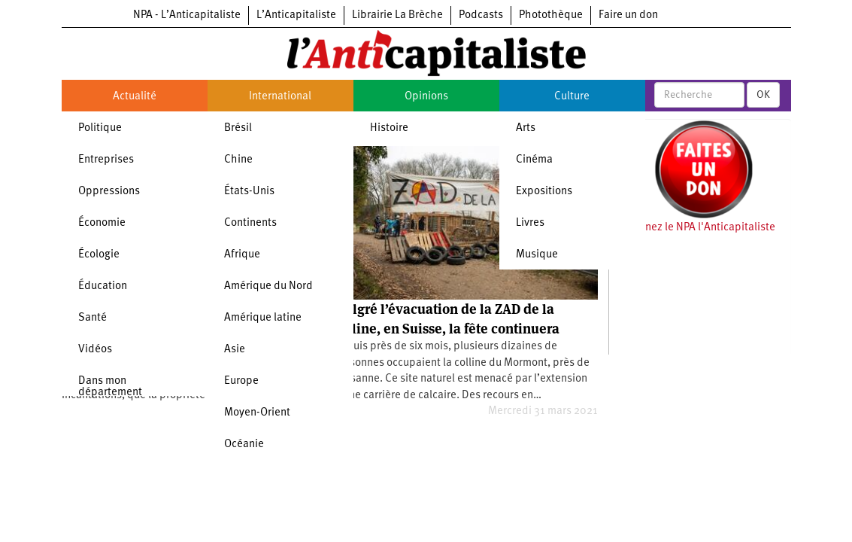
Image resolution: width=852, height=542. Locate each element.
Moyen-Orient (257, 413)
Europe (241, 381)
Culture (572, 96)
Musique (537, 254)
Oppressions (109, 191)
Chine (238, 160)
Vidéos (95, 349)
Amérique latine (263, 318)
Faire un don (628, 15)
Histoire (389, 128)
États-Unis (249, 191)
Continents (250, 223)
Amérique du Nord (268, 286)
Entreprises (106, 160)
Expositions (544, 191)
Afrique (242, 254)
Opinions (426, 96)
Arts (525, 128)
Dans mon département (110, 387)
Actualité (134, 96)
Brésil (238, 128)
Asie (234, 349)
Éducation (102, 286)
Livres (530, 223)
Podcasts (481, 15)
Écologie (99, 254)
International (280, 96)
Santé (92, 318)
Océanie (244, 444)
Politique (100, 128)
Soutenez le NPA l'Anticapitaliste (696, 227)
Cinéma (534, 160)
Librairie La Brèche (397, 15)
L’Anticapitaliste (296, 15)
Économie (102, 223)
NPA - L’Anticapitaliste (187, 15)
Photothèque (551, 15)
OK (763, 95)
